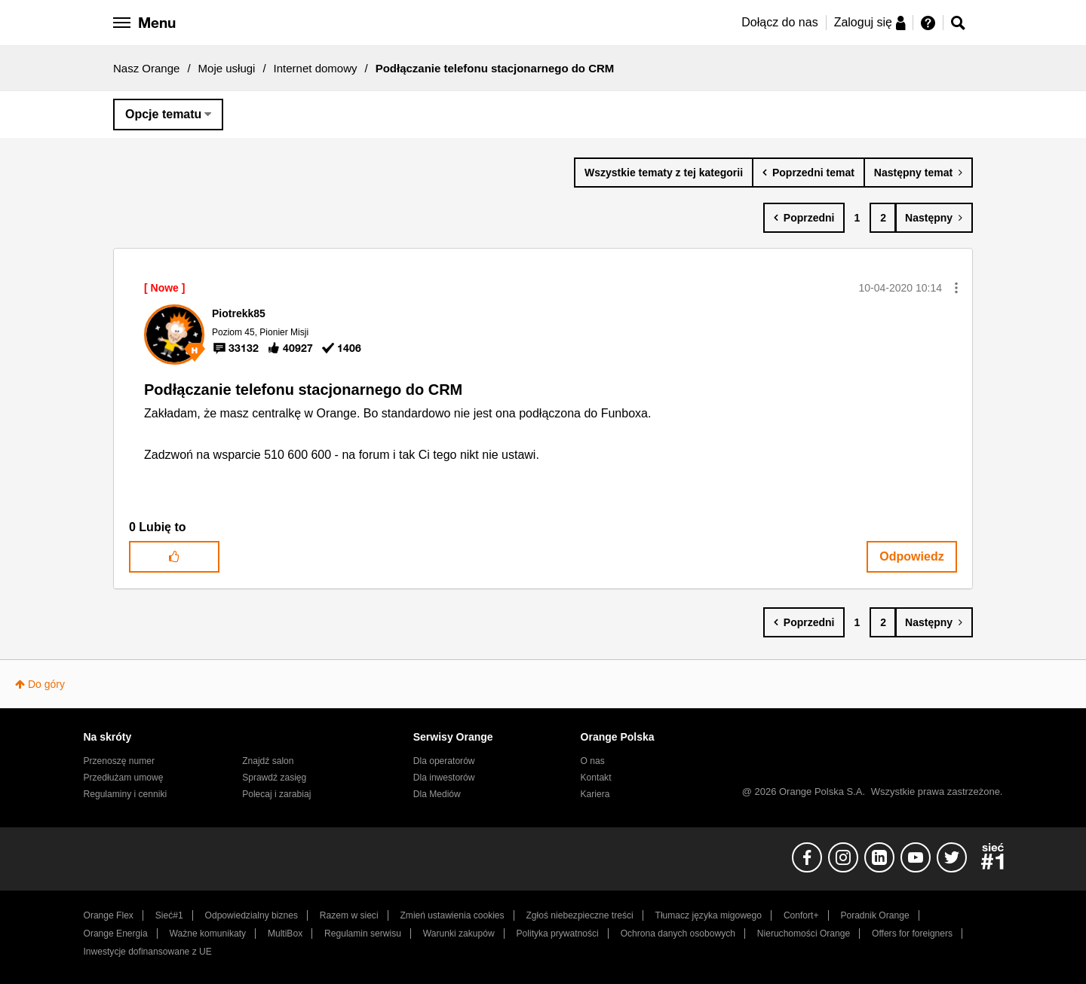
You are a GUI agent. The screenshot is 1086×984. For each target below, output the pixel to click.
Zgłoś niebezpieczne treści (580, 915)
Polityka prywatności (558, 933)
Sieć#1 (169, 915)
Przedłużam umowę (124, 777)
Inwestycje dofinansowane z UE (148, 951)
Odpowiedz (911, 556)
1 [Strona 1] (857, 218)
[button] (956, 288)
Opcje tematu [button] (163, 114)
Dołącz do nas (779, 22)
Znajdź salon (267, 761)
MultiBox (285, 933)
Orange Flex (108, 915)
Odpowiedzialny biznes (251, 915)
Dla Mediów (437, 794)
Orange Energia (116, 933)
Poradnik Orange (874, 915)
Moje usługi (227, 68)
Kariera (595, 794)
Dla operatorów (444, 761)
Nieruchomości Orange (803, 933)
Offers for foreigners (912, 933)
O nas (593, 761)
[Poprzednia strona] (804, 218)
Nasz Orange (146, 68)
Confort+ (801, 915)
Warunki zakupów (459, 933)
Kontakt (596, 777)
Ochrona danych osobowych (678, 933)
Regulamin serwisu (362, 933)
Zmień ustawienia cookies (452, 915)
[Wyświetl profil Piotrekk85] (238, 313)
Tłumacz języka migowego (708, 915)
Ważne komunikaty (208, 933)
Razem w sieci (349, 915)
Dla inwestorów (444, 777)
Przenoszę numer (119, 761)
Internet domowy (315, 68)
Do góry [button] (46, 684)
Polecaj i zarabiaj (276, 794)
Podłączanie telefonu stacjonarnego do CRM (303, 389)
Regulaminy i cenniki (125, 794)
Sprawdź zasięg (274, 777)
